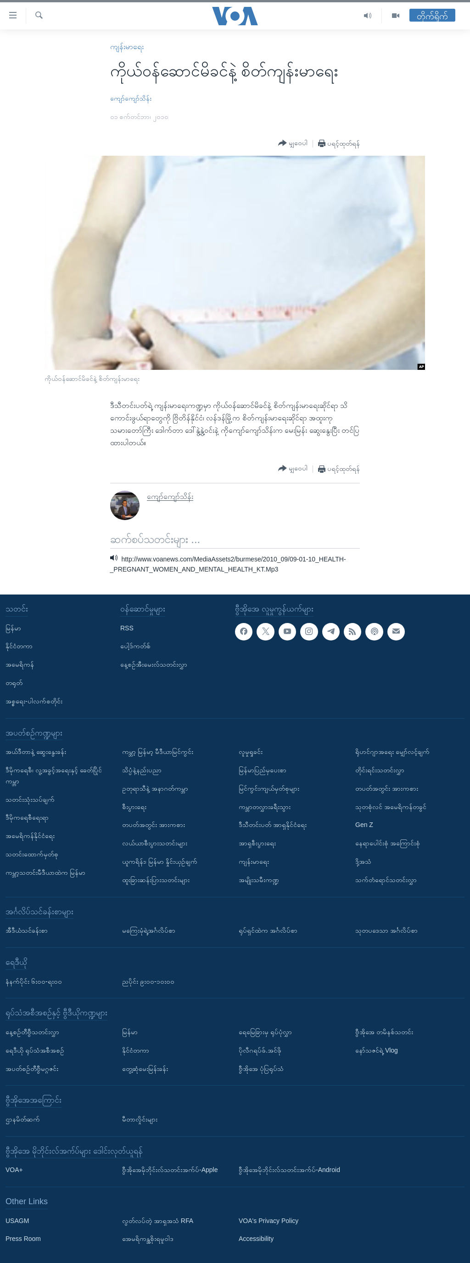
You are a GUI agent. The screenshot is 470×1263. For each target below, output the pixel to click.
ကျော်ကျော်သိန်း (130, 98)
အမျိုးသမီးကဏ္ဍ (259, 880)
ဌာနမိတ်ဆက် (23, 1119)
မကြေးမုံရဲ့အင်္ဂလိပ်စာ (148, 930)
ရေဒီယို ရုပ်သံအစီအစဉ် (35, 1050)
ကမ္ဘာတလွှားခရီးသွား (265, 806)
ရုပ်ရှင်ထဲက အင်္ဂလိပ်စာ (268, 930)
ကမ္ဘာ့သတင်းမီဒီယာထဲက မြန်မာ (45, 872)
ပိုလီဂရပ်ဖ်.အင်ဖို (260, 1050)
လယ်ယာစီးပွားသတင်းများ (154, 843)
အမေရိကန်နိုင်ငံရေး (30, 835)
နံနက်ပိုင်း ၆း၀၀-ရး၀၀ (34, 981)
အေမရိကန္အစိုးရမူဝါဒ (147, 1238)
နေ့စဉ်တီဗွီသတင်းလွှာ (32, 1032)
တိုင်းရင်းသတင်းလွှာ (379, 770)
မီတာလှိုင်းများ (139, 1119)
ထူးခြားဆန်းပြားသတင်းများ (156, 880)
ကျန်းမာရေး (127, 47)
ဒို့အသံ (363, 861)
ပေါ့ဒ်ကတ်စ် (135, 646)
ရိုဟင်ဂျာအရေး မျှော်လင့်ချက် (392, 751)
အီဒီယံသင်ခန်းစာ (27, 930)
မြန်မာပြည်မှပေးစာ (262, 770)
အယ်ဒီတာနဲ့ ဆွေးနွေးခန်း (36, 751)
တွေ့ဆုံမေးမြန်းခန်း (145, 1068)
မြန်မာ (13, 628)
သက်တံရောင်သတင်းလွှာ (386, 880)
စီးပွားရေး (134, 806)
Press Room (23, 1238)
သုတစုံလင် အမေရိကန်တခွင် (390, 806)
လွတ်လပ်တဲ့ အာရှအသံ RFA (157, 1220)
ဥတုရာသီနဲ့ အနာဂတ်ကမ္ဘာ (155, 788)
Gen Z (364, 824)
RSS (127, 628)
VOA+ (14, 1169)
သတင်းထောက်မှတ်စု (32, 854)
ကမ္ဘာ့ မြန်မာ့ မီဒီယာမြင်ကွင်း (157, 751)
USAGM (17, 1220)
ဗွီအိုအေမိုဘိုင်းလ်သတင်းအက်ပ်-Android (289, 1169)
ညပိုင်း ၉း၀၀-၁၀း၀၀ (148, 981)
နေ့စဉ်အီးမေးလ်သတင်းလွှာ (153, 664)
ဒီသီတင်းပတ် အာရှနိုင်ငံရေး (273, 824)
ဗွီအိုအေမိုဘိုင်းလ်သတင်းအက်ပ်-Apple (170, 1169)
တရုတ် (14, 682)
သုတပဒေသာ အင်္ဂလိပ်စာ (386, 930)
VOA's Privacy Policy (268, 1220)
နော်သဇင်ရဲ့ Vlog (376, 1050)
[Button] (293, 143)
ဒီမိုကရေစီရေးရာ (27, 817)
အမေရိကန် (20, 664)
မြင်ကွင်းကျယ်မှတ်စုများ (269, 788)
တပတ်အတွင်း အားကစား (153, 824)
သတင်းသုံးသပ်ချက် (30, 799)
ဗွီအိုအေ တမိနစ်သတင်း (384, 1032)
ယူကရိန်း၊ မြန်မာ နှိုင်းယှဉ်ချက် (159, 861)
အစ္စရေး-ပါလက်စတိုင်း (34, 701)
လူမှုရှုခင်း (251, 751)
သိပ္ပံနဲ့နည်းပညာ (142, 770)
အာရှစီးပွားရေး (257, 843)
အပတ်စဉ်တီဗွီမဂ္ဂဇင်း (32, 1068)
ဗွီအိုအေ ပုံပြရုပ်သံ (261, 1068)
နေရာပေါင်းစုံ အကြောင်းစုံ (387, 843)
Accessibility (256, 1238)
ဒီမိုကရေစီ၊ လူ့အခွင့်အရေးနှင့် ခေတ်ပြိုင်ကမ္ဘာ (54, 775)
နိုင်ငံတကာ (19, 646)
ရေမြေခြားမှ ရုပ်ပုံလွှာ (265, 1032)
